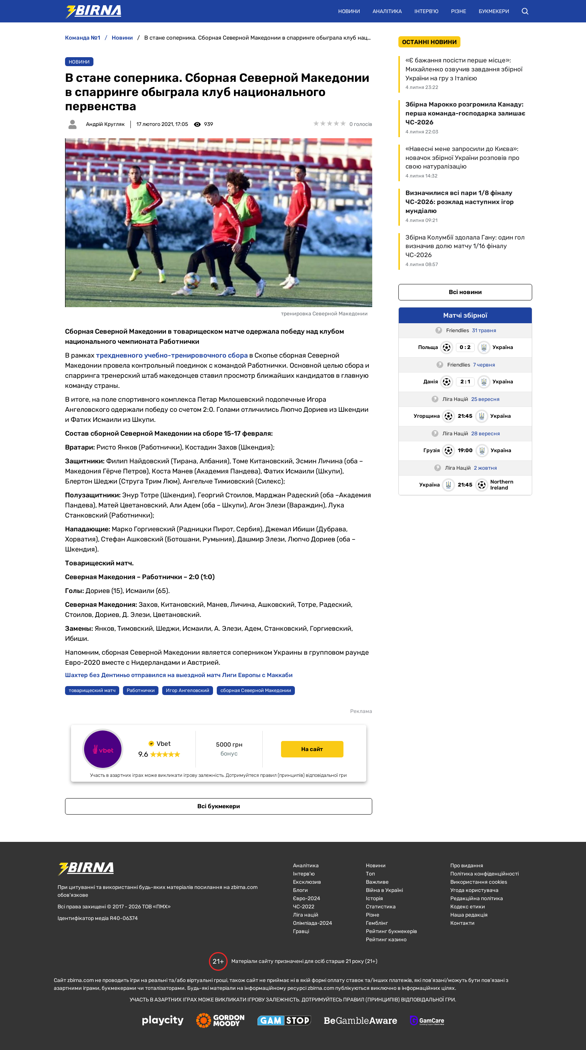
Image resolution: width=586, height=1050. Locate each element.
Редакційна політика (476, 898)
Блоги (300, 890)
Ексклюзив (307, 882)
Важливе (377, 882)
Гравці (301, 931)
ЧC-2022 (303, 907)
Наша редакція (469, 915)
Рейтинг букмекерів (391, 931)
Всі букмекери (218, 806)
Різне (458, 11)
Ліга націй (305, 915)
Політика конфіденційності (484, 874)
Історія (374, 898)
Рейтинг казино (386, 939)
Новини (349, 11)
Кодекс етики (467, 907)
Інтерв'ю (426, 11)
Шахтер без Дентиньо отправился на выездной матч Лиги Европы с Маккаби (179, 675)
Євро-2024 (306, 898)
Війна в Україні (384, 890)
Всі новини (465, 292)
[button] (525, 11)
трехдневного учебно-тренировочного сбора (172, 355)
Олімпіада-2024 (312, 923)
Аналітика (387, 11)
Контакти (462, 923)
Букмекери (494, 11)
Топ (370, 874)
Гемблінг (377, 923)
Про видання (466, 865)
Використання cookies (478, 882)
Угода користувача (474, 890)
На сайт (312, 749)
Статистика (381, 907)
